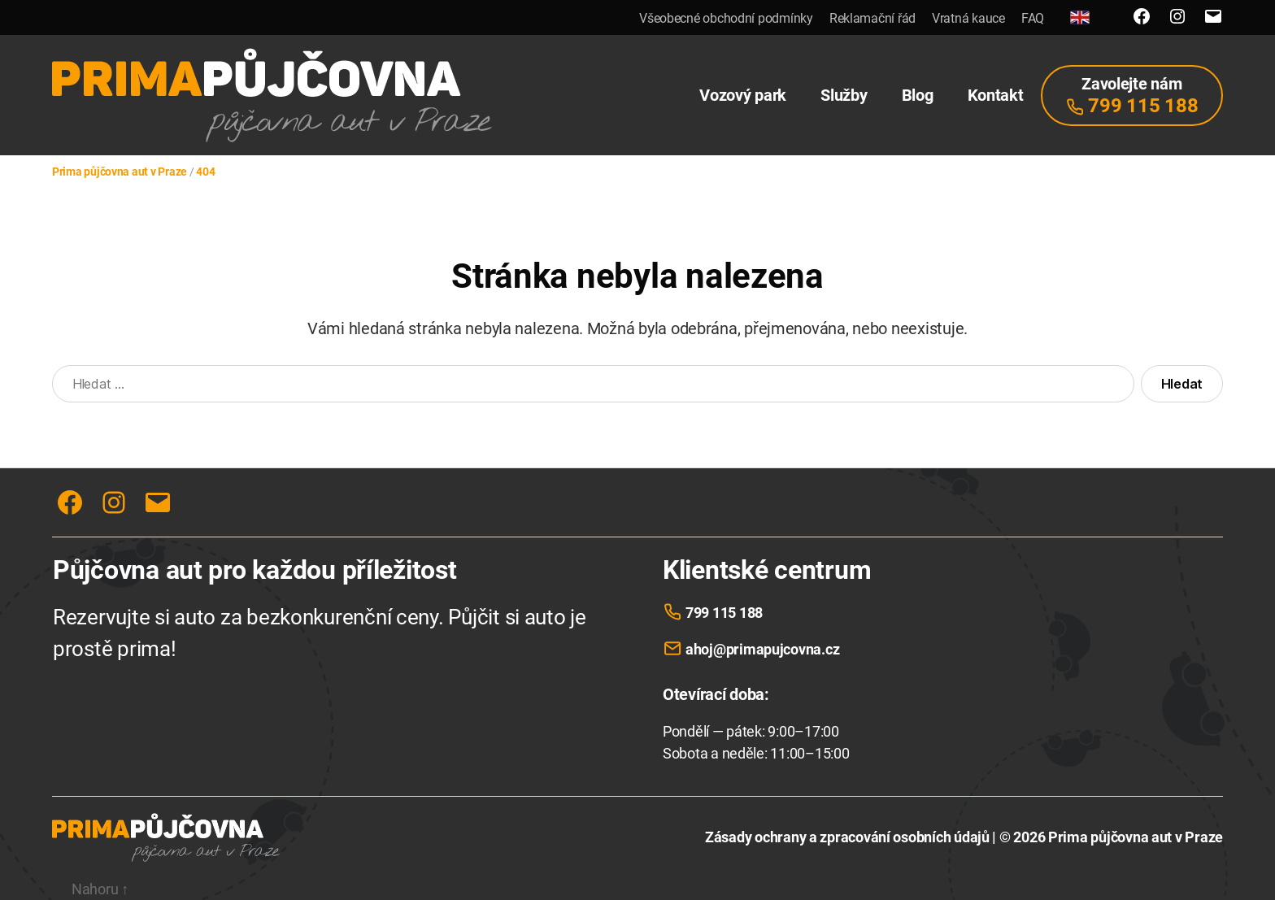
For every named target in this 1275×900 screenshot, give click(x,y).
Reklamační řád (872, 18)
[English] (1079, 17)
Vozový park (742, 95)
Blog (917, 95)
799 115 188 (724, 612)
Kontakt (996, 95)
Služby (843, 95)
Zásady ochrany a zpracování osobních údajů (847, 837)
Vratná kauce (968, 18)
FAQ (1032, 18)
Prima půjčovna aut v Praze (1135, 837)
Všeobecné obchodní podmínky (726, 18)
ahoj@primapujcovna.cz (762, 649)
